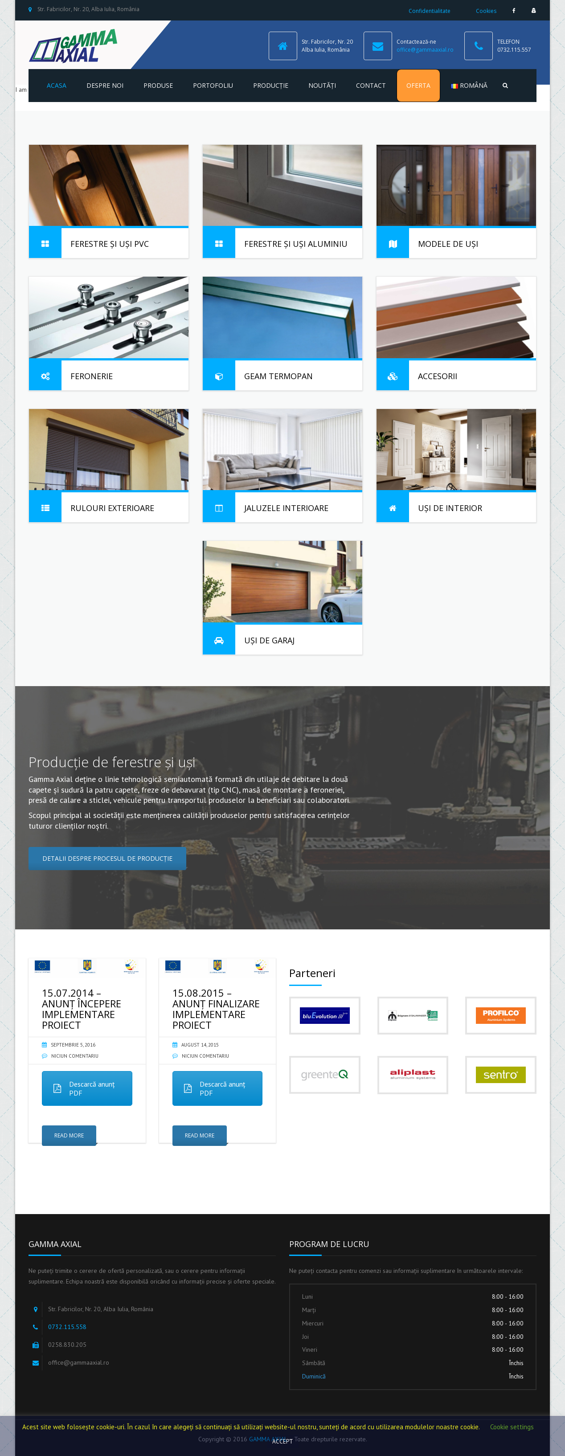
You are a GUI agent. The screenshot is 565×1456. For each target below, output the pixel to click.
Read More (69, 1135)
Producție (270, 85)
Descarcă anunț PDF (84, 1088)
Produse (158, 85)
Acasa (56, 85)
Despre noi (104, 85)
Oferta (418, 85)
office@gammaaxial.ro (425, 49)
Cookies (486, 11)
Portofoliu (213, 85)
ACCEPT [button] (282, 1441)
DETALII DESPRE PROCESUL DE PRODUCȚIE (107, 858)
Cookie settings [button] (512, 1427)
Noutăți (322, 85)
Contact (371, 85)
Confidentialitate (429, 11)
